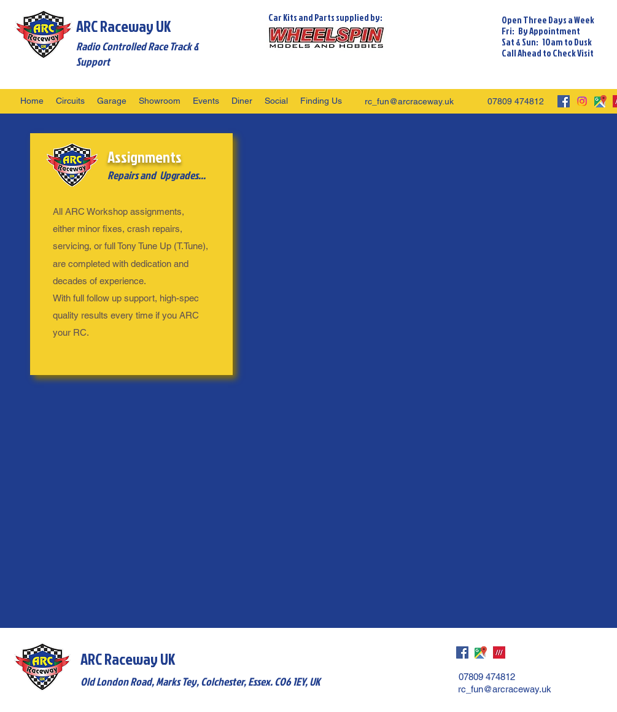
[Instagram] (582, 101)
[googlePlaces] (600, 101)
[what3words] (499, 652)
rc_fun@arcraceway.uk (409, 101)
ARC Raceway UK (123, 26)
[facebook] (563, 101)
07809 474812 (515, 101)
